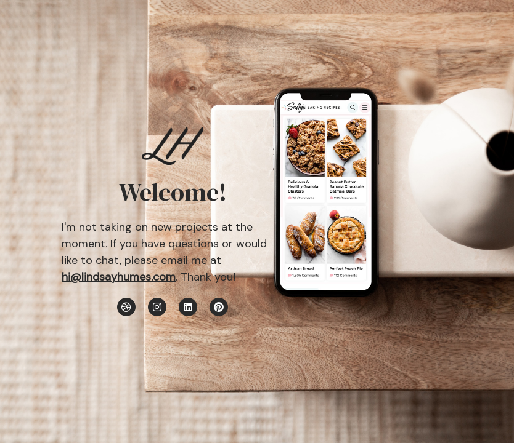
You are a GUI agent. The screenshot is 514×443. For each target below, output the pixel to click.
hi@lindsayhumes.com (119, 276)
